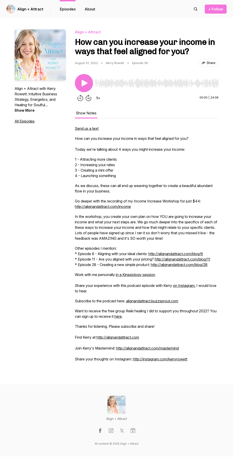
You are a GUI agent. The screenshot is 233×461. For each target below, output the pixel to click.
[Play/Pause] (84, 83)
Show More (25, 110)
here (118, 316)
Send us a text (87, 128)
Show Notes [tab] (86, 113)
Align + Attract (30, 9)
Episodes (68, 9)
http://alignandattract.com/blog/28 (179, 264)
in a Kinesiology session (135, 274)
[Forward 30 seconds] (88, 98)
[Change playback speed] (98, 98)
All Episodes (25, 121)
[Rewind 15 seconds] (80, 98)
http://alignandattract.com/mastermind (147, 348)
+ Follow (215, 9)
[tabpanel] (146, 246)
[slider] (156, 83)
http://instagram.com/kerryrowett (160, 359)
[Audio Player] (156, 82)
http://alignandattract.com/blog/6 (175, 253)
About (90, 9)
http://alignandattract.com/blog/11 (182, 259)
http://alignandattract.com (117, 337)
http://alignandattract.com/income (103, 206)
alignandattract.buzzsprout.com (152, 301)
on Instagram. (184, 285)
